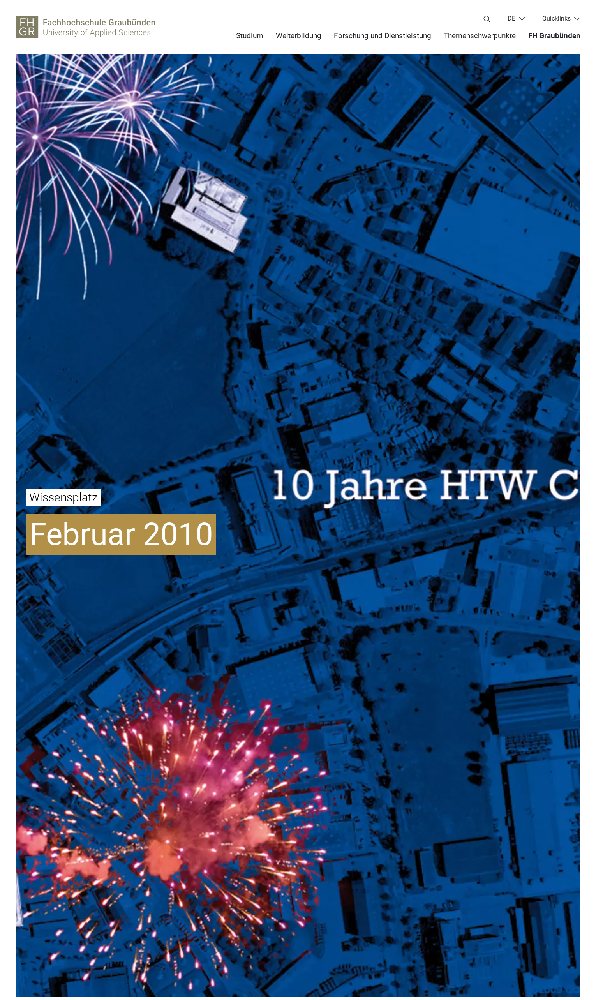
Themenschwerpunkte (480, 35)
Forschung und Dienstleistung (382, 35)
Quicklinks (556, 19)
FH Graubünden (554, 35)
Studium (249, 35)
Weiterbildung (298, 35)
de (511, 19)
